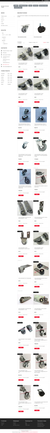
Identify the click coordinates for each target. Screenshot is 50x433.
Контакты (35, 5)
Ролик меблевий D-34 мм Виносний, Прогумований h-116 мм (24, 218)
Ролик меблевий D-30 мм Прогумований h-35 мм (22, 94)
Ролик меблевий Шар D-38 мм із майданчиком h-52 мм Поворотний (24, 124)
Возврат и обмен (18, 7)
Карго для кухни (40, 422)
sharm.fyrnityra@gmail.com (7, 66)
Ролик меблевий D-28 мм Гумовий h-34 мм (24, 340)
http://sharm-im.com (6, 64)
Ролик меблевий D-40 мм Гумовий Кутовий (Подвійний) (40, 309)
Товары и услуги (23, 5)
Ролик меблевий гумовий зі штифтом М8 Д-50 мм (40, 186)
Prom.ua (30, 430)
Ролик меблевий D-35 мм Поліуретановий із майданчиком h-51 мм (24, 371)
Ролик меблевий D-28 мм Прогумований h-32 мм (38, 64)
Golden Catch (27, 425)
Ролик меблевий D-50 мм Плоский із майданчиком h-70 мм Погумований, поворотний (24, 155)
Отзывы (2, 23)
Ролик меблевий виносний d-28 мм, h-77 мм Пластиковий (41, 279)
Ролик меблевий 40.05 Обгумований (24, 278)
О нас (30, 5)
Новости (2, 19)
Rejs (26, 422)
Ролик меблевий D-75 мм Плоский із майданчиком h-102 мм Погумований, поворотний (24, 186)
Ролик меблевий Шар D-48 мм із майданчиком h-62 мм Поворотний (40, 124)
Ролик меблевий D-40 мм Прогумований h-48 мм (38, 248)
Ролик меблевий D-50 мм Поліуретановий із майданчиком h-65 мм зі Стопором (40, 371)
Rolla (26, 423)
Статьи (2, 17)
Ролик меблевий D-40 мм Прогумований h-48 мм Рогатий (23, 248)
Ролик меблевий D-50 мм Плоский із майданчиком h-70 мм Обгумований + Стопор (41, 155)
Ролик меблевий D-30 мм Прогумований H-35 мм (22, 64)
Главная (15, 5)
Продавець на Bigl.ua (25, 431)
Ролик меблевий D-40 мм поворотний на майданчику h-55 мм (41, 402)
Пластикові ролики (38, 36)
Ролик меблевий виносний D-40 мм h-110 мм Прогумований (41, 218)
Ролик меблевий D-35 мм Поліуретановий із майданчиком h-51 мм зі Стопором (40, 340)
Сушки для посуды (40, 423)
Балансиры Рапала (40, 426)
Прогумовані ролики (22, 36)
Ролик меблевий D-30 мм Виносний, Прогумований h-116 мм (24, 309)
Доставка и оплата (43, 5)
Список (48, 42)
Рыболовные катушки (41, 425)
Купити (21, 71)
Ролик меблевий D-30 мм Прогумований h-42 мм (38, 94)
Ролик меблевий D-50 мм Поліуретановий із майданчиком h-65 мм (24, 402)
